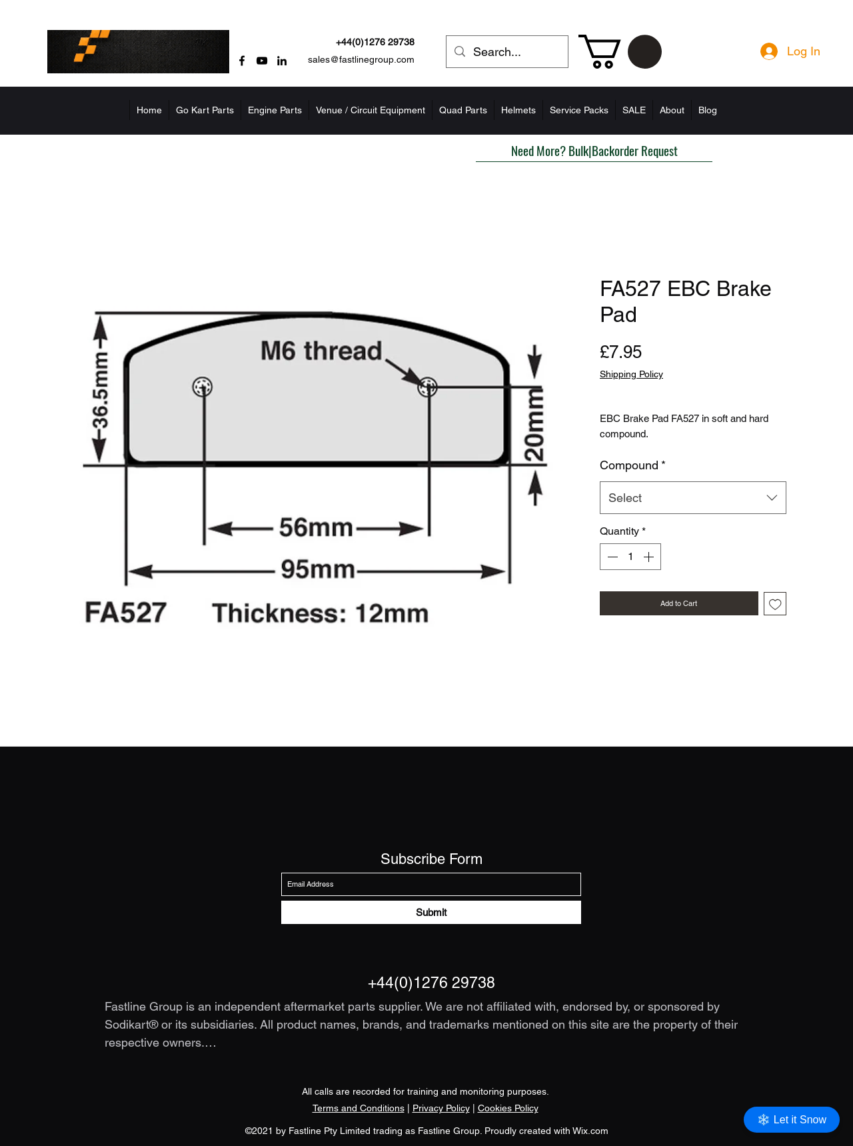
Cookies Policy (508, 1108)
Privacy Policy (441, 1108)
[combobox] (693, 498)
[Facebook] (242, 60)
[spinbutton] (630, 556)
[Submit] (431, 912)
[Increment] (649, 556)
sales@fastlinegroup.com (361, 59)
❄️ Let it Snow (791, 1119)
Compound (633, 465)
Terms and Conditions (359, 1108)
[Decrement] (611, 556)
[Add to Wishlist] (775, 603)
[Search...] (506, 52)
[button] (620, 52)
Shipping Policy (631, 374)
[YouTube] (262, 60)
